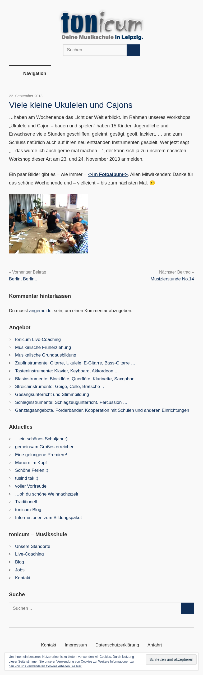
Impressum (76, 645)
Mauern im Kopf (31, 462)
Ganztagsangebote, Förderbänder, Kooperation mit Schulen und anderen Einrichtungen (102, 410)
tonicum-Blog (28, 509)
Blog (19, 562)
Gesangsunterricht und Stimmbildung (52, 394)
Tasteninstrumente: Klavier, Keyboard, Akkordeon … (67, 370)
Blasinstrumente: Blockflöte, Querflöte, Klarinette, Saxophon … (77, 378)
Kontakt (22, 577)
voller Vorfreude (31, 486)
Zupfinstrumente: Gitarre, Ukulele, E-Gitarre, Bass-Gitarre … (75, 363)
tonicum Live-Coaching (38, 339)
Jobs (20, 569)
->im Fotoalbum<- (108, 174)
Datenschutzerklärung (117, 645)
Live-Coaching (29, 554)
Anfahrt (154, 645)
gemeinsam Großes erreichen (45, 446)
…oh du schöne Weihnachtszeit (46, 494)
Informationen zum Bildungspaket (48, 517)
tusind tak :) (26, 478)
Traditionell (26, 501)
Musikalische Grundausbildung (45, 355)
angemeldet (41, 310)
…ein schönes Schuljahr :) (41, 438)
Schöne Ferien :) (31, 470)
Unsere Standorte (32, 546)
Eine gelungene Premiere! (41, 454)
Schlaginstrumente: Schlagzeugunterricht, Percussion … (71, 402)
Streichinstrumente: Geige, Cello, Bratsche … (60, 386)
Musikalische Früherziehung (43, 347)
